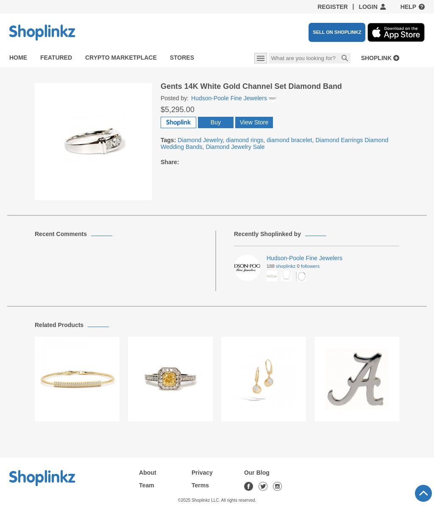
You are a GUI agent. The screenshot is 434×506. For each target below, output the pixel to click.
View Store (254, 122)
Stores (182, 57)
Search (345, 58)
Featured (56, 57)
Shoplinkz (286, 266)
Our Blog (257, 472)
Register (332, 7)
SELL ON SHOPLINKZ (337, 32)
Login (368, 7)
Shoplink (376, 58)
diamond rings (244, 140)
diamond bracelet (289, 140)
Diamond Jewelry (200, 140)
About (147, 472)
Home (18, 57)
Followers (310, 266)
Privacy (202, 472)
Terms (200, 485)
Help (408, 7)
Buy (216, 122)
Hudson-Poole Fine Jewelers (233, 98)
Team (146, 485)
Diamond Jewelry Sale (235, 146)
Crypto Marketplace (121, 57)
